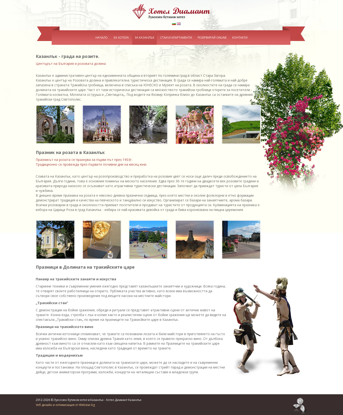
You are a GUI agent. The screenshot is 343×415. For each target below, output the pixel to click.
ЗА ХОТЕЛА (121, 38)
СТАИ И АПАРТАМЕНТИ (176, 38)
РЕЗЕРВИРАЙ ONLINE (212, 38)
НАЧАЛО (102, 38)
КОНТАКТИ (239, 38)
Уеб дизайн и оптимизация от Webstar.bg (65, 402)
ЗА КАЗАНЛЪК (144, 38)
